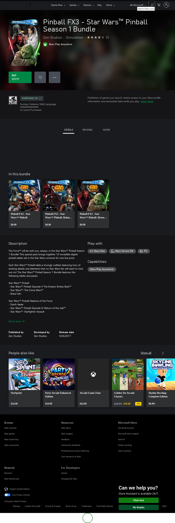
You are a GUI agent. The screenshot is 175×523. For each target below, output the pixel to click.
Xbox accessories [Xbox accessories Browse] (11, 445)
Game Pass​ (57, 4)
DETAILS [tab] (68, 129)
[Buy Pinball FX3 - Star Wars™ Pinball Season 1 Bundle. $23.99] (20, 77)
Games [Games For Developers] (64, 473)
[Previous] (155, 353)
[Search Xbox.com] (152, 5)
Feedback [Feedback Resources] (65, 439)
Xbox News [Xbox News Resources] (66, 428)
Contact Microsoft (32, 506)
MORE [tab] (106, 129)
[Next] (162, 353)
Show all (146, 353)
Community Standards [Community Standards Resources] (70, 445)
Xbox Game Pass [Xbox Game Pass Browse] (11, 439)
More (109, 4)
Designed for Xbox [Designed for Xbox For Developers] (69, 479)
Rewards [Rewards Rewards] (8, 473)
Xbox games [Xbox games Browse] (9, 433)
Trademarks (86, 506)
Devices (87, 4)
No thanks (138, 507)
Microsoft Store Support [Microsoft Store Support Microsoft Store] (128, 433)
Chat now (138, 500)
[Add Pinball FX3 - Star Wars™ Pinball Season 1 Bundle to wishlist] (40, 77)
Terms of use (71, 506)
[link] (24, 204)
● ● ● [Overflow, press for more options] (54, 77)
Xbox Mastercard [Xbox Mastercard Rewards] (11, 479)
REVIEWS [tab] (87, 129)
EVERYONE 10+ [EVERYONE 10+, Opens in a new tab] (32, 98)
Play (99, 4)
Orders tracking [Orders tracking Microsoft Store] (125, 445)
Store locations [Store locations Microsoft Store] (124, 451)
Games (73, 4)
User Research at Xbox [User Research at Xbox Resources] (71, 456)
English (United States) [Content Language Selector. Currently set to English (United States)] (20, 489)
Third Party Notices (104, 506)
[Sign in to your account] (166, 5)
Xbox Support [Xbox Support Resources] (67, 433)
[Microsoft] (16, 5)
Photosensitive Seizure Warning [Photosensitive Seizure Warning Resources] (75, 451)
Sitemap (16, 506)
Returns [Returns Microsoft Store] (121, 439)
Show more (17, 321)
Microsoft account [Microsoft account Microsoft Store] (126, 428)
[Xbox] (40, 5)
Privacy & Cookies (53, 506)
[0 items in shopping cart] (158, 4)
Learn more (147, 101)
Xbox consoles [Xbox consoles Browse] (10, 428)
